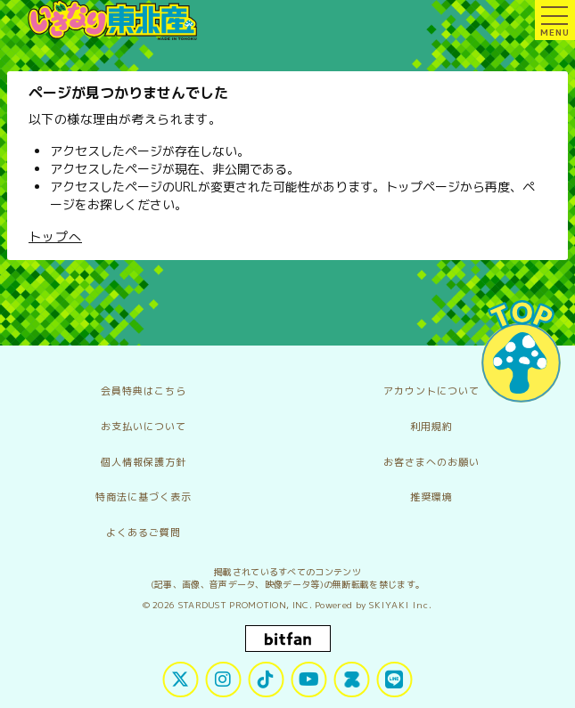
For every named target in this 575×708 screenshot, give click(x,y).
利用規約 (431, 426)
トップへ (55, 236)
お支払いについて (143, 426)
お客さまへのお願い (431, 462)
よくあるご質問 (143, 532)
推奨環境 (431, 497)
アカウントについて (431, 391)
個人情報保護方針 (143, 462)
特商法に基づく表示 (143, 497)
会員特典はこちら (143, 391)
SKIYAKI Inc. (400, 604)
